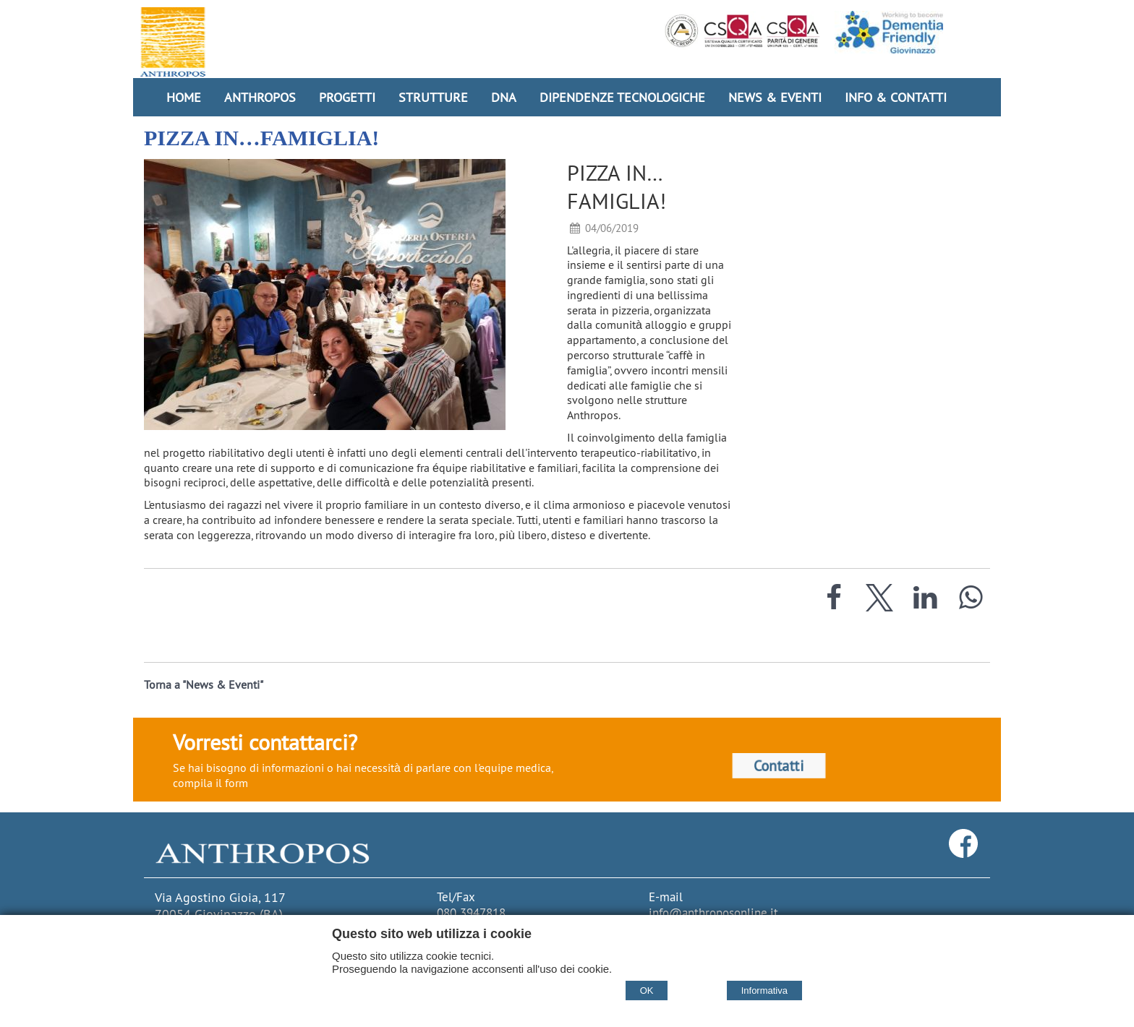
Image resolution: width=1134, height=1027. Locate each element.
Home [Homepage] (183, 97)
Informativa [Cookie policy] (764, 990)
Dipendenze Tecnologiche (622, 97)
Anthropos (260, 97)
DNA (503, 97)
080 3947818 (471, 913)
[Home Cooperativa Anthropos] (172, 42)
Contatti (779, 766)
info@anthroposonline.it (713, 913)
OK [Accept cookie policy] (647, 990)
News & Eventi (775, 97)
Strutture (433, 97)
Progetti (347, 97)
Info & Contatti (896, 97)
